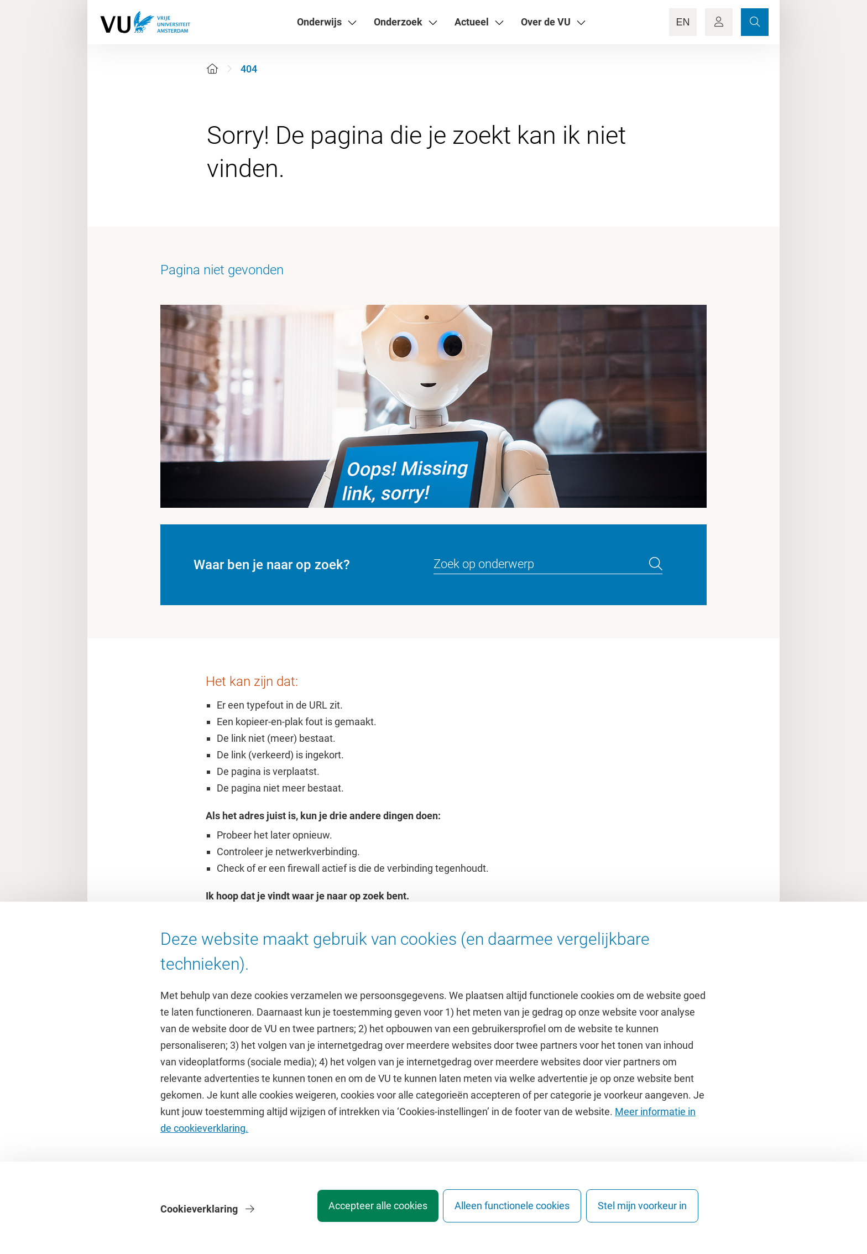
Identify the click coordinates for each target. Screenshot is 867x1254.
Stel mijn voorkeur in (642, 1212)
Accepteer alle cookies (360, 1212)
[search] (655, 564)
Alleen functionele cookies (503, 1212)
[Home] (212, 69)
